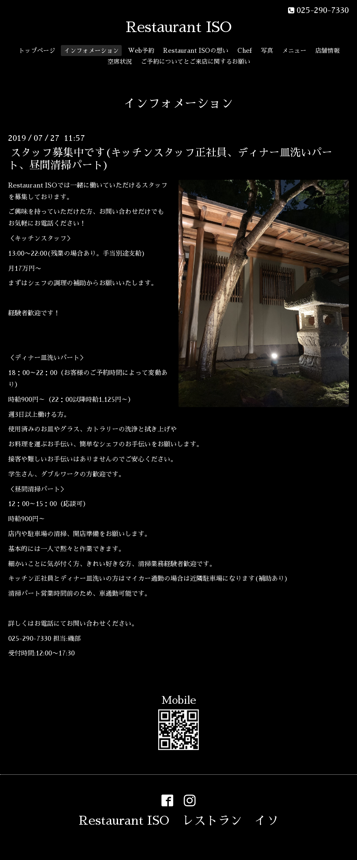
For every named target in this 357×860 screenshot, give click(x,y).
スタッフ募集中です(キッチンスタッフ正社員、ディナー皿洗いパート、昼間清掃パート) (170, 158)
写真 (267, 50)
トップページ (37, 50)
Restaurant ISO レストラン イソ (179, 821)
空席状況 (120, 61)
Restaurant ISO (179, 27)
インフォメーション (91, 50)
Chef (244, 50)
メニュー (294, 50)
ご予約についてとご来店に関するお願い (195, 61)
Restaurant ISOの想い (195, 50)
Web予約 (141, 50)
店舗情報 (327, 50)
